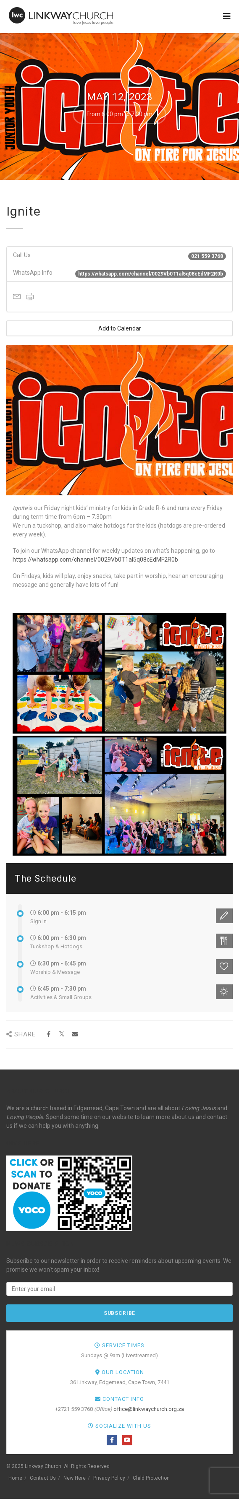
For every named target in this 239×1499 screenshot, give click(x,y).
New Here (74, 1478)
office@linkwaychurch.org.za (148, 1409)
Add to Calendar (119, 328)
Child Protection (151, 1478)
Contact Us (43, 1478)
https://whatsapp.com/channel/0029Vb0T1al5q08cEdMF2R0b (95, 559)
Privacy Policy (109, 1478)
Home (15, 1478)
